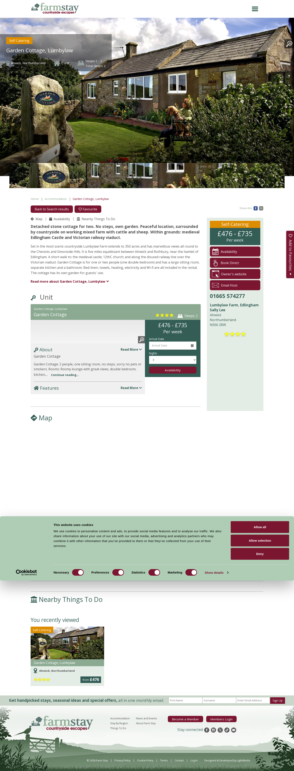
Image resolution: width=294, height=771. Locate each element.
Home (35, 199)
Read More (131, 349)
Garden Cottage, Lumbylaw (68, 281)
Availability (59, 219)
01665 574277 (227, 296)
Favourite (88, 209)
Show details (214, 763)
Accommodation (56, 199)
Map (36, 219)
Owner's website (229, 274)
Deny (260, 744)
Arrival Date (156, 339)
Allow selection (260, 731)
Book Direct (225, 262)
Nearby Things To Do (96, 219)
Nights (153, 353)
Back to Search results (52, 209)
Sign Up (278, 700)
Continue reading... (65, 375)
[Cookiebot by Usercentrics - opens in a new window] (26, 763)
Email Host (224, 285)
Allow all (260, 717)
